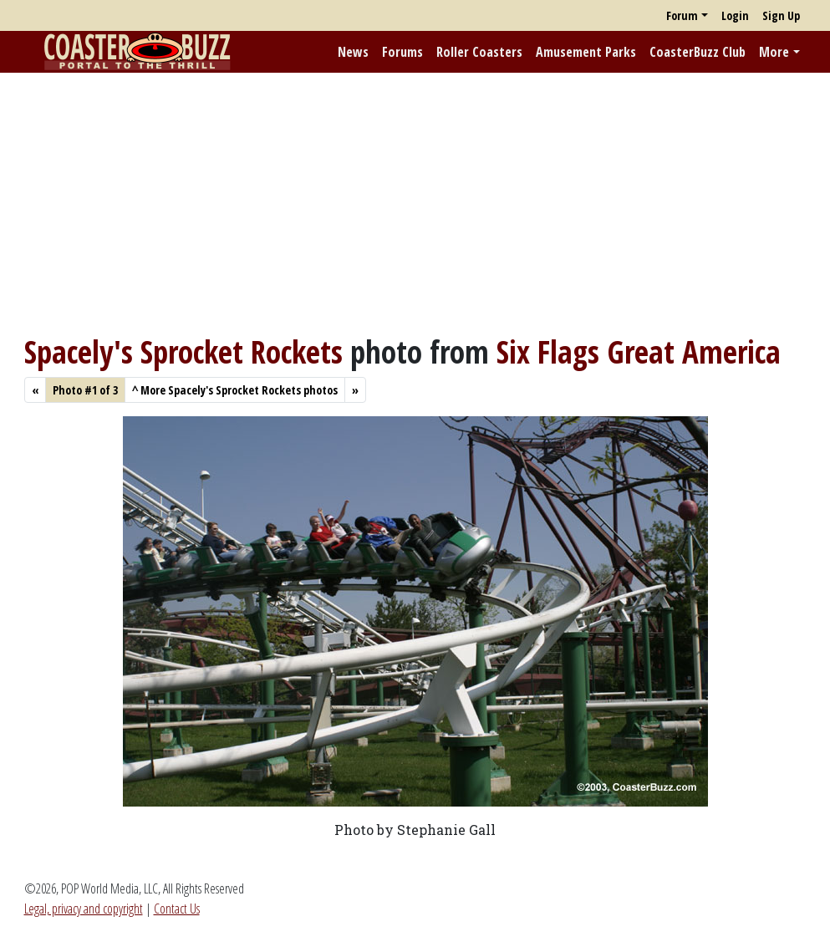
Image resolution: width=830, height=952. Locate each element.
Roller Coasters (479, 52)
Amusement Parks (586, 52)
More (774, 52)
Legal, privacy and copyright (83, 908)
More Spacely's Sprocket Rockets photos (235, 390)
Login (735, 15)
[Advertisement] (415, 203)
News (353, 52)
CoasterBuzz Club (697, 52)
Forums (402, 52)
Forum (682, 15)
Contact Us (177, 908)
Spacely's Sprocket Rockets (183, 352)
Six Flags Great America (638, 352)
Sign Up (781, 15)
